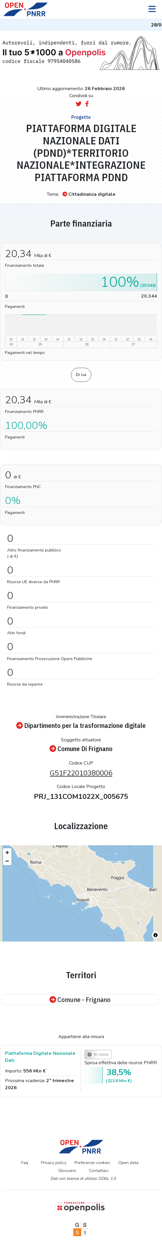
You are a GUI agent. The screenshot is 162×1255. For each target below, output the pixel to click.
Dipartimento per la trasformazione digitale (81, 725)
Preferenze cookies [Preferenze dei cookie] (92, 1162)
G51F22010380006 (81, 773)
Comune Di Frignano (81, 749)
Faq (24, 1162)
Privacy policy (53, 1162)
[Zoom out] (7, 861)
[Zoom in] (7, 852)
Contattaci (98, 1170)
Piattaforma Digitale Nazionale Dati (40, 1057)
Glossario (67, 1170)
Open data (128, 1162)
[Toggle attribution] (155, 935)
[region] (81, 893)
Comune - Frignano (79, 999)
